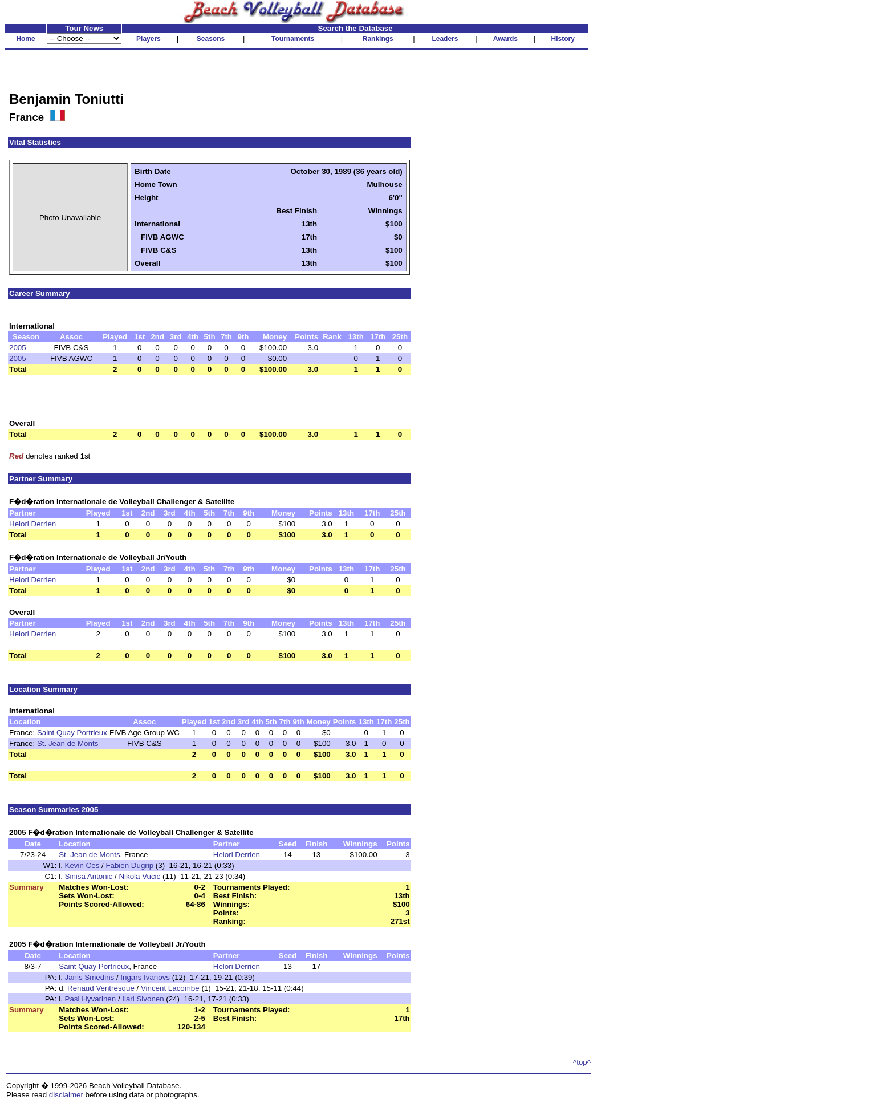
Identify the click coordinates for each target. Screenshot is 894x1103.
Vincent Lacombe (170, 988)
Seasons (211, 39)
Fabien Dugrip (129, 865)
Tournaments (292, 39)
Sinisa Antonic (89, 876)
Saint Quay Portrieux (72, 732)
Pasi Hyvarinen (90, 999)
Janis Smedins (90, 977)
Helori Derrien (32, 524)
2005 (17, 347)
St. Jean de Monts (67, 743)
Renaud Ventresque (101, 988)
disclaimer (66, 1094)
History (563, 39)
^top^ (582, 1062)
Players (148, 39)
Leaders (445, 39)
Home (25, 39)
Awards (505, 39)
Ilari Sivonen (143, 999)
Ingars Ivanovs (145, 977)
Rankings (378, 39)
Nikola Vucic (139, 876)
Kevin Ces (82, 865)
